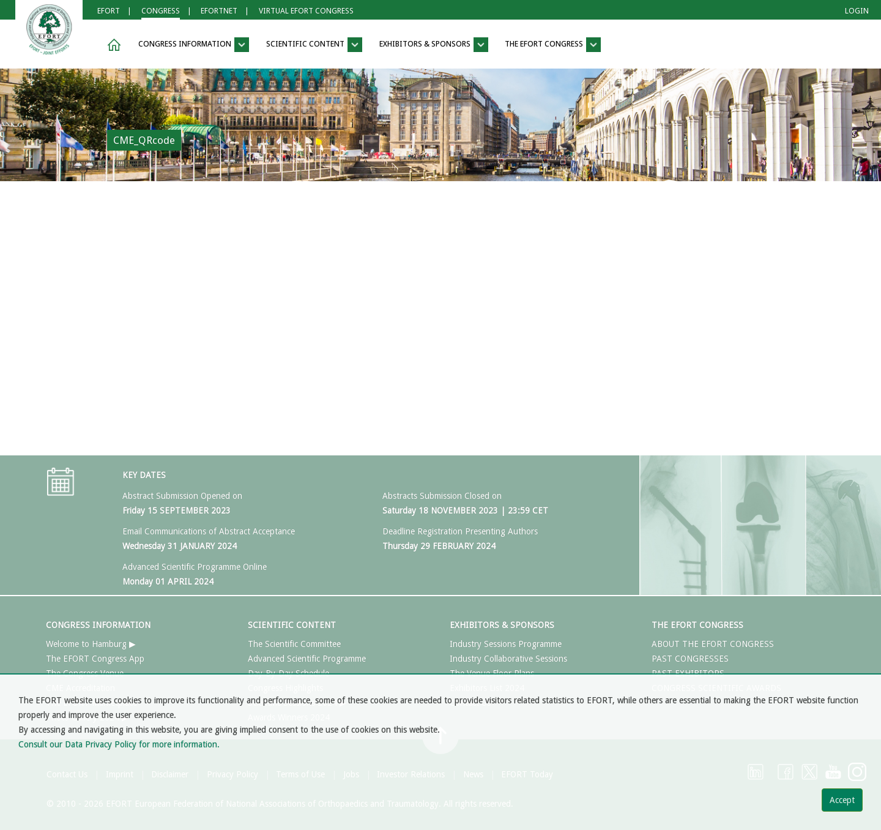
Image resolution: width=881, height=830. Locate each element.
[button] (112, 45)
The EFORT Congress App (95, 659)
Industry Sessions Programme (506, 644)
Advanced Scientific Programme (307, 659)
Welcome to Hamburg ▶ (91, 644)
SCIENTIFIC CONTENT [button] (314, 44)
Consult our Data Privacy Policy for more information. (119, 744)
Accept (842, 800)
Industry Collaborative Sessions (508, 659)
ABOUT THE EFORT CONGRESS (713, 644)
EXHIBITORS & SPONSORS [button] (433, 44)
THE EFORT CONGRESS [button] (553, 44)
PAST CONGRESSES (690, 659)
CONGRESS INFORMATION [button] (193, 44)
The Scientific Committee (294, 644)
